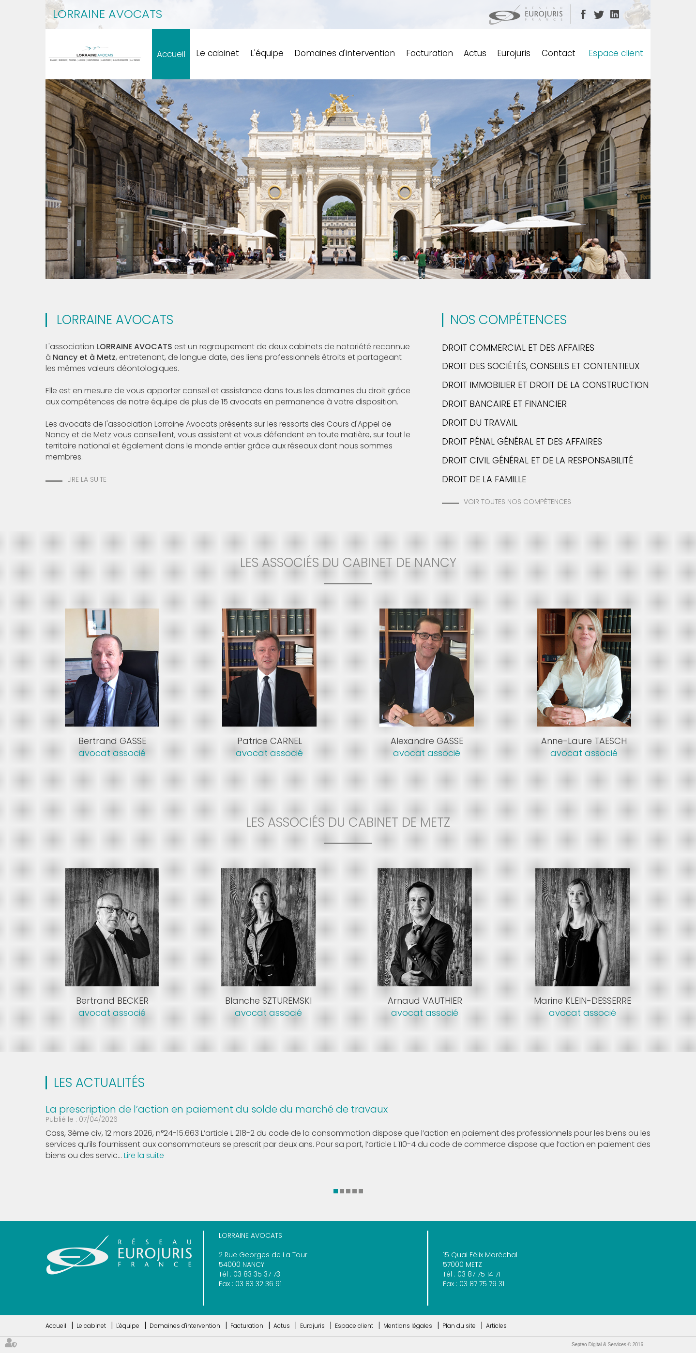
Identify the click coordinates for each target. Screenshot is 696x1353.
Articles (496, 1326)
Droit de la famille (484, 479)
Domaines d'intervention (344, 53)
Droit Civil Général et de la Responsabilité (537, 460)
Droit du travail (479, 422)
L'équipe (267, 53)
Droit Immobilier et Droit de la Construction (545, 385)
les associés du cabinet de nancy (348, 562)
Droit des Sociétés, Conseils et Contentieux (541, 366)
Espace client (616, 53)
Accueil (171, 54)
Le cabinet (217, 53)
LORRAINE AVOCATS (107, 14)
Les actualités (99, 1082)
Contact (558, 53)
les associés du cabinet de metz (348, 822)
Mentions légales (407, 1326)
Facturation (429, 53)
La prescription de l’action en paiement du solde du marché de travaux (216, 1109)
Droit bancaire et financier (504, 404)
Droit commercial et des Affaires (518, 348)
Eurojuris (513, 53)
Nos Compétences (508, 319)
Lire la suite (86, 479)
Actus (475, 53)
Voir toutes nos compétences (517, 501)
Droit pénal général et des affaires (522, 441)
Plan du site (459, 1326)
